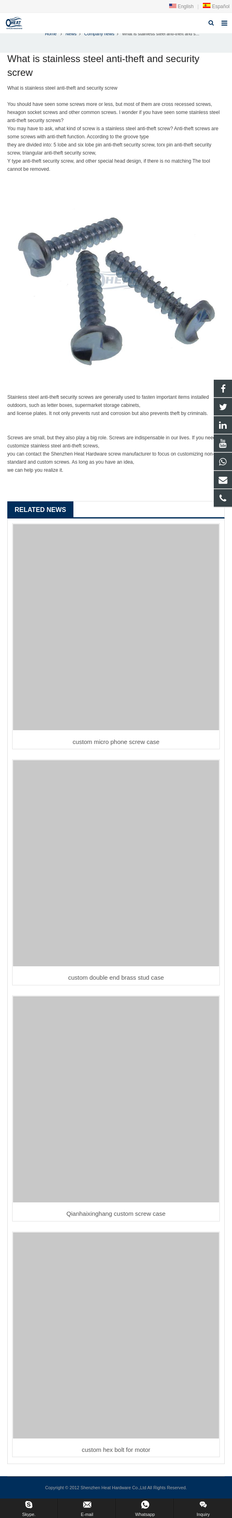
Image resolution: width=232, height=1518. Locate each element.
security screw (101, 88)
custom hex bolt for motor (116, 1449)
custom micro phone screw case (116, 741)
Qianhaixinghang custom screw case (116, 1213)
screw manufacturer (129, 454)
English (181, 6)
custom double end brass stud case (116, 977)
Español (216, 6)
